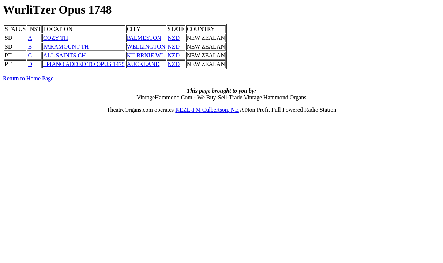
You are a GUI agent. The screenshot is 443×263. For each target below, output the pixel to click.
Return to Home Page (29, 78)
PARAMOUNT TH (66, 46)
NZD (174, 38)
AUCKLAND (143, 64)
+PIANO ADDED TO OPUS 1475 (84, 64)
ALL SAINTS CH (64, 55)
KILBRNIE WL (146, 55)
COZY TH (55, 38)
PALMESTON (144, 38)
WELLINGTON (146, 46)
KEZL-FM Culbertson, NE (207, 110)
